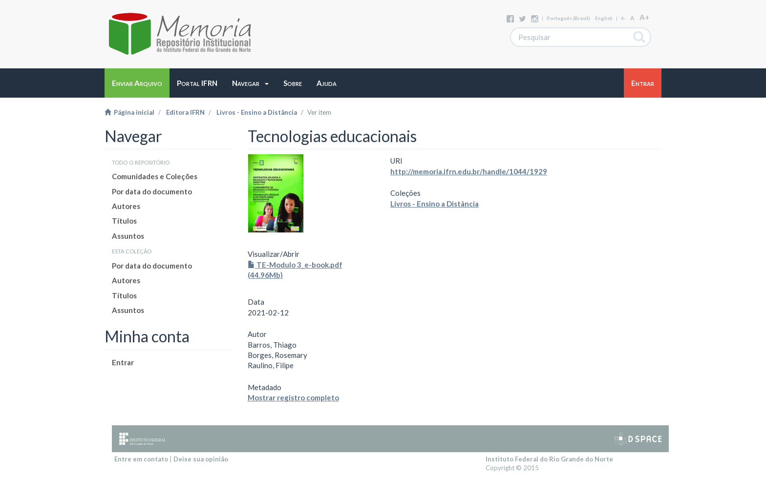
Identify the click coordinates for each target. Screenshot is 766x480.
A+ (644, 17)
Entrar (123, 362)
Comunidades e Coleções (154, 176)
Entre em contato (141, 459)
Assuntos (128, 235)
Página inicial (129, 112)
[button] (250, 83)
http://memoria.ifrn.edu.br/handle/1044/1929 (468, 171)
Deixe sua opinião (200, 459)
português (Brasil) (568, 18)
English (604, 18)
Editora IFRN (185, 112)
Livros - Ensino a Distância (256, 112)
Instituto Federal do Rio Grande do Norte (549, 459)
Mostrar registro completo (293, 397)
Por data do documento (152, 191)
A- (623, 18)
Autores (126, 206)
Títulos (124, 220)
